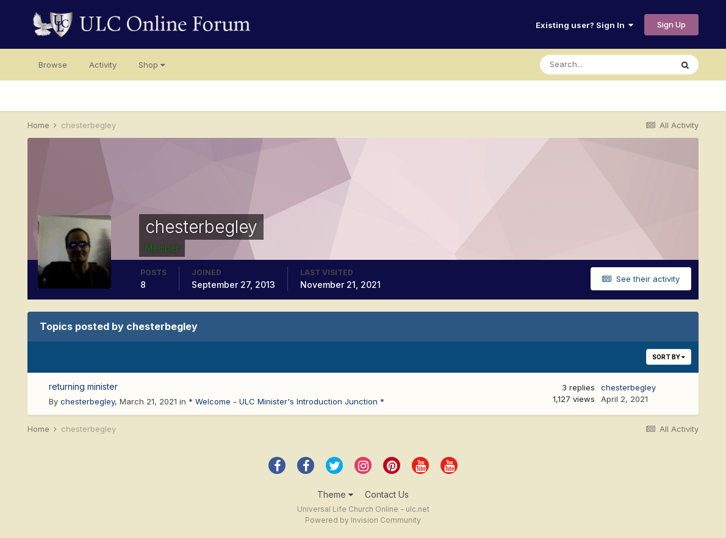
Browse (52, 65)
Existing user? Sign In (584, 25)
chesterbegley (87, 401)
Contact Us (387, 494)
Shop (151, 65)
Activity (103, 65)
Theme (335, 494)
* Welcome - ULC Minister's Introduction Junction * (286, 401)
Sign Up (671, 24)
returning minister (83, 386)
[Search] (606, 64)
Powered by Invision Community (363, 520)
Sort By (668, 356)
